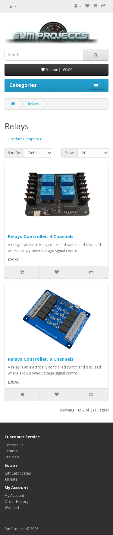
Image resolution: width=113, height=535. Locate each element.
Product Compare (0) (26, 139)
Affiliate (11, 479)
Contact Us (14, 445)
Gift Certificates (18, 473)
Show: (69, 152)
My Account (14, 495)
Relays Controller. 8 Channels (41, 359)
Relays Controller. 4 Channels (41, 236)
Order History (16, 501)
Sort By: (14, 152)
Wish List (12, 507)
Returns (11, 451)
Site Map (12, 457)
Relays (33, 103)
